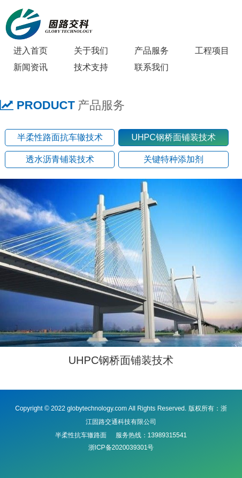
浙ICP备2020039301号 (121, 447)
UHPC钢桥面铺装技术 (173, 137)
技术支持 (91, 67)
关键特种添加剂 (173, 159)
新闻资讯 (30, 67)
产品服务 (151, 50)
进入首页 (30, 50)
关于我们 (91, 50)
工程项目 (212, 50)
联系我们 (151, 67)
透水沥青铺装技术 (60, 159)
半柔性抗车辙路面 (81, 435)
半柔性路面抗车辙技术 (60, 137)
